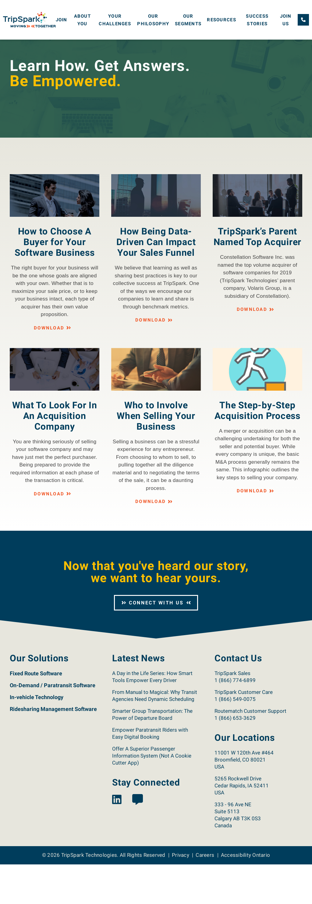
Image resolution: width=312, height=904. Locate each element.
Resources (221, 20)
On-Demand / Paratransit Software (52, 725)
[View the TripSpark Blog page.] (137, 839)
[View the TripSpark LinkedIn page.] (117, 839)
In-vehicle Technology (36, 736)
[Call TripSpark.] (303, 19)
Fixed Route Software (36, 713)
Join (61, 20)
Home (15, 45)
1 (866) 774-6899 (235, 720)
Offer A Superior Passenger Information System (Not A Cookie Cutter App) (151, 795)
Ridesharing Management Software (53, 748)
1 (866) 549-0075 (235, 739)
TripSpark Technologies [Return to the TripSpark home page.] (89, 895)
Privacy (180, 895)
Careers (205, 895)
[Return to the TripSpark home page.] (29, 19)
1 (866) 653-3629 (235, 758)
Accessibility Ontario (245, 895)
